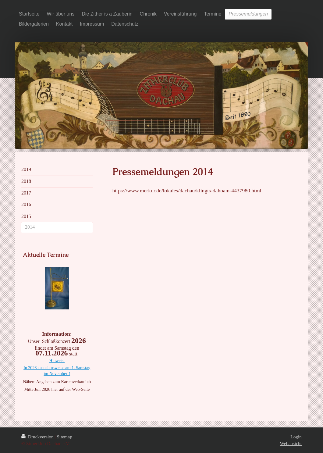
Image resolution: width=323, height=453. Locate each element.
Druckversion (38, 436)
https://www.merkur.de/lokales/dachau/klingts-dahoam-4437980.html (186, 190)
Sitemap (64, 436)
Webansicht (291, 443)
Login (296, 436)
